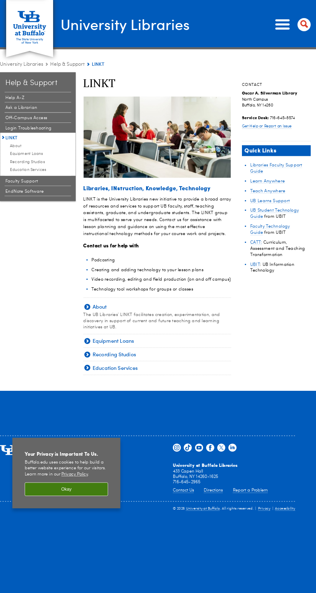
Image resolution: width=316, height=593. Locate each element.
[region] (66, 473)
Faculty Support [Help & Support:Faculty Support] (21, 181)
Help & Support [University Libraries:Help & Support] (67, 64)
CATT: (256, 242)
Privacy (264, 508)
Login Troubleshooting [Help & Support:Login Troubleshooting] (28, 128)
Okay (66, 489)
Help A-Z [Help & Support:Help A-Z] (14, 97)
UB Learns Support (270, 200)
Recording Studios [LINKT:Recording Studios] (27, 162)
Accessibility (285, 508)
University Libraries (125, 24)
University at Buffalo (203, 508)
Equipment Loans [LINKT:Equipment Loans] (26, 154)
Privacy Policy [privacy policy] (74, 475)
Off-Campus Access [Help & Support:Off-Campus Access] (26, 117)
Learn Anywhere (267, 181)
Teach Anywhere (268, 191)
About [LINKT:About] (15, 146)
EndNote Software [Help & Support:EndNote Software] (24, 191)
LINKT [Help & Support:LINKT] (11, 137)
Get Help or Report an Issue (267, 127)
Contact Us (183, 490)
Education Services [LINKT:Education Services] (28, 170)
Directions (213, 490)
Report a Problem (250, 490)
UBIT (255, 264)
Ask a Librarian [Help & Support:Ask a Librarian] (21, 108)
